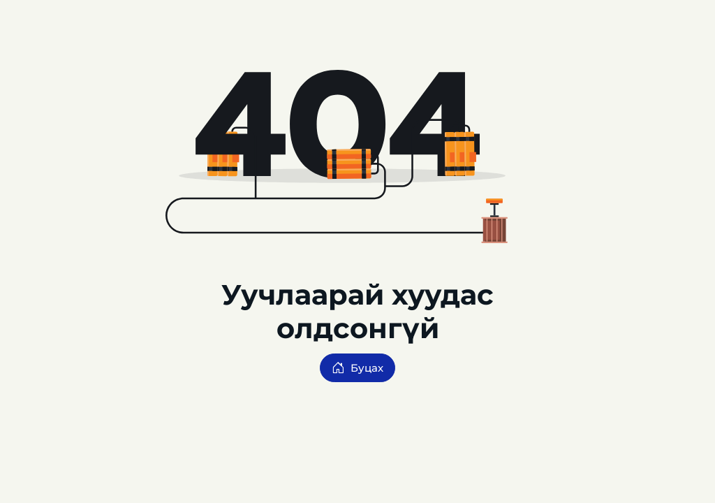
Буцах (357, 367)
